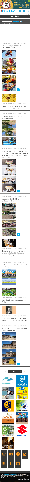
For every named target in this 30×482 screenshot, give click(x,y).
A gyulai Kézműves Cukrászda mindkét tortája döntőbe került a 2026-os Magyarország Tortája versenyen (15, 154)
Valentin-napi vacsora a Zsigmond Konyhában (11, 47)
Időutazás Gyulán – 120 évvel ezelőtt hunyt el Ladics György (14, 319)
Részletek (20, 479)
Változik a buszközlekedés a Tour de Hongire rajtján (15, 266)
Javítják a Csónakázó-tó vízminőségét (12, 117)
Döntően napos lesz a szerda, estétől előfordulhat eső (14, 107)
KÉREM (27, 479)
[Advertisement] (15, 33)
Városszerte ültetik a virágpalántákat (10, 200)
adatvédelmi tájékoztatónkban (10, 474)
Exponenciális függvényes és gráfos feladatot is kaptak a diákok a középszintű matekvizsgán (14, 254)
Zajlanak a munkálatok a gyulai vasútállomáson (14, 329)
